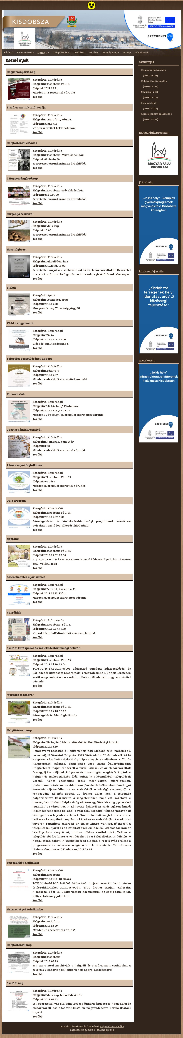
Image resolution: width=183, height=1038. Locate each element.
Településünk (61, 52)
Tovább (38, 96)
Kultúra (79, 52)
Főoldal (8, 52)
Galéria (94, 52)
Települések (141, 52)
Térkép (126, 52)
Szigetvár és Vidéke (112, 1026)
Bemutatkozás (25, 52)
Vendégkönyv (110, 52)
